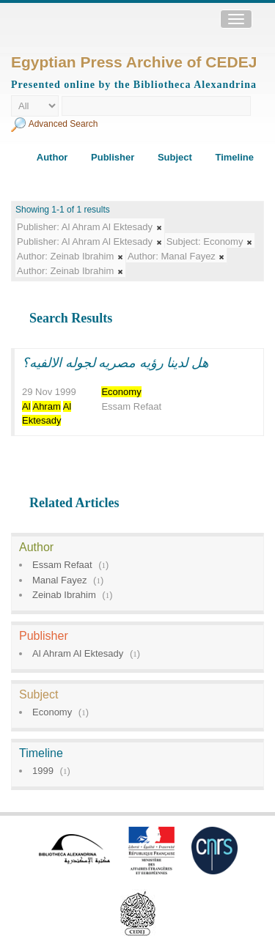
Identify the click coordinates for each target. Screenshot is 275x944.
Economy (52, 712)
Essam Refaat (62, 564)
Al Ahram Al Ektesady (77, 653)
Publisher (112, 157)
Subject (175, 157)
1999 (43, 770)
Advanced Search (63, 124)
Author (52, 157)
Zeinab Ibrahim (64, 594)
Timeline (234, 157)
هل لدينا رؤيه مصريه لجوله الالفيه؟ (115, 362)
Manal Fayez (59, 580)
